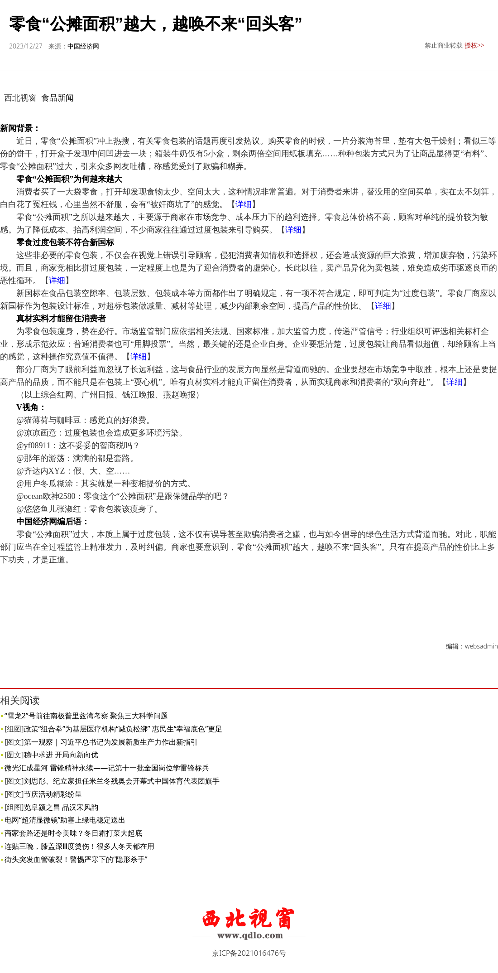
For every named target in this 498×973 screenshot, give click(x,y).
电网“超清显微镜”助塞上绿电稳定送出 (65, 820)
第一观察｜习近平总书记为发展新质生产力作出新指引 (111, 742)
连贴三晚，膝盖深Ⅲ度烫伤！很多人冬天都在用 (79, 846)
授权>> (474, 45)
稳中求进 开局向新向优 (61, 755)
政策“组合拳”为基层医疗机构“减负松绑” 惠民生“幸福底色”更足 (123, 729)
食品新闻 (57, 97)
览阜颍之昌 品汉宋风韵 (61, 807)
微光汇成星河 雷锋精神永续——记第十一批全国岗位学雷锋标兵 (107, 768)
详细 (243, 204)
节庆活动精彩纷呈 (53, 794)
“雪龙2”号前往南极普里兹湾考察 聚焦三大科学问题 (86, 716)
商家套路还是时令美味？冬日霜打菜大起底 (73, 833)
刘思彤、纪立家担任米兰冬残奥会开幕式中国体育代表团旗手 (122, 781)
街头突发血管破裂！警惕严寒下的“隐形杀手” (76, 859)
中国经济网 (83, 46)
